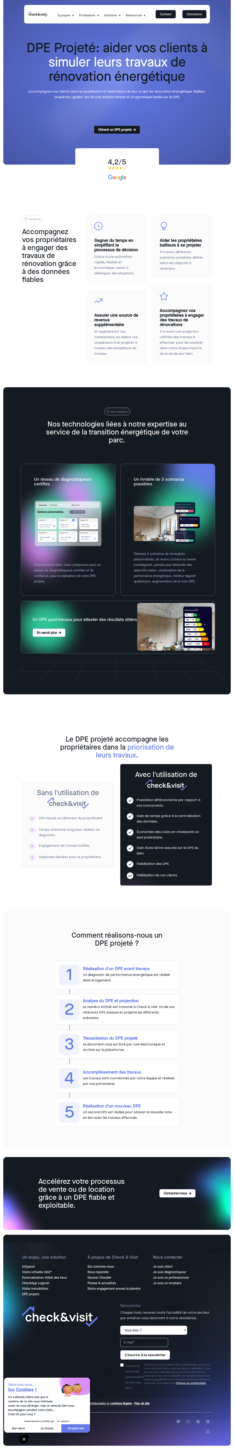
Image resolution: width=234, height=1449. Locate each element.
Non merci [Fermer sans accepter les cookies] (18, 1428)
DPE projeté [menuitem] (30, 1294)
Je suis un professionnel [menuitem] (171, 1277)
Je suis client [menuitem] (163, 1266)
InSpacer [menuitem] (28, 1266)
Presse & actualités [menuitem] (102, 1283)
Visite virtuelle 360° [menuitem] (37, 1272)
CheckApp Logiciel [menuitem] (35, 1283)
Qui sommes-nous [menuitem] (101, 1266)
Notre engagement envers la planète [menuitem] (114, 1288)
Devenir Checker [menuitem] (99, 1277)
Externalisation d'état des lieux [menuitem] (44, 1277)
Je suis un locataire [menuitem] (167, 1283)
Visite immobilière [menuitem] (35, 1288)
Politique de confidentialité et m (91, 1403)
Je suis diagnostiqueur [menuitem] (169, 1272)
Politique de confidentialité (191, 1383)
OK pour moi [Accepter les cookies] (76, 1428)
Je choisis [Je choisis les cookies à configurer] (46, 1428)
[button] (24, 1439)
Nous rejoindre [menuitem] (98, 1272)
